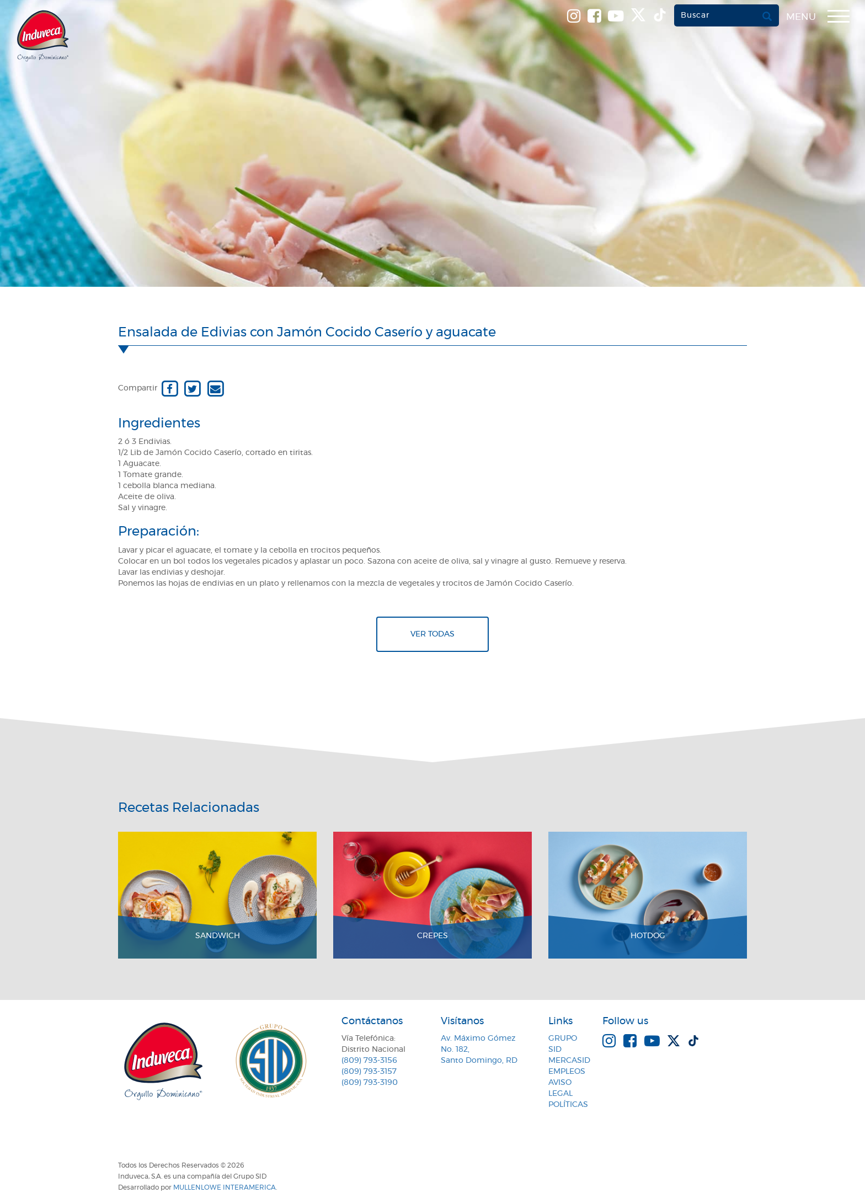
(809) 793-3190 (369, 1083)
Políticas (568, 1105)
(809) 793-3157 (369, 1071)
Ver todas (432, 634)
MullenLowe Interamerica (224, 1187)
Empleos (566, 1071)
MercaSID (569, 1060)
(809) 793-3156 (369, 1060)
